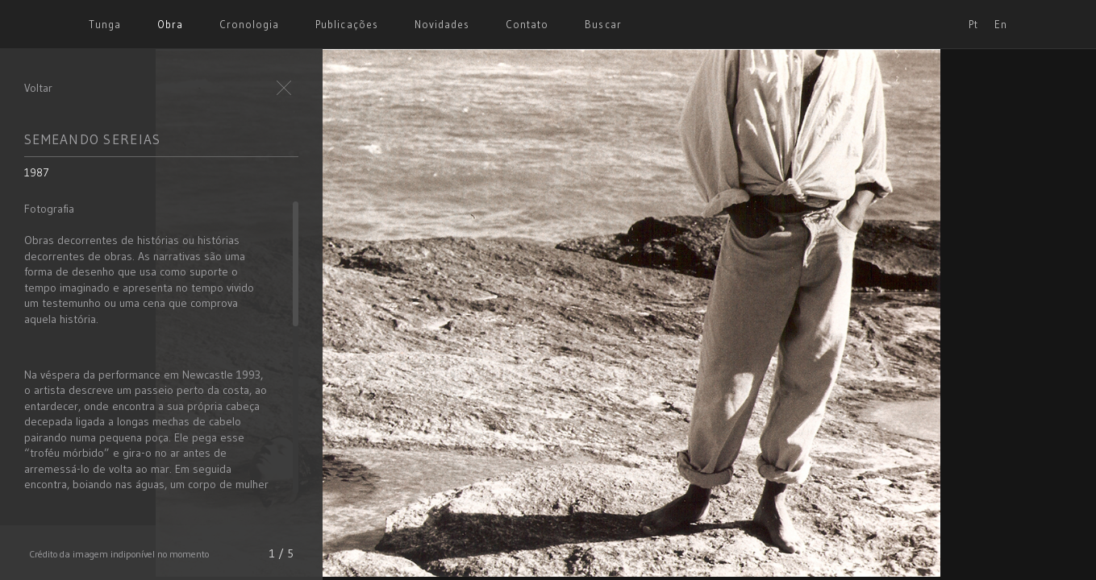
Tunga (105, 24)
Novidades (442, 24)
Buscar (603, 24)
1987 (36, 172)
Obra (170, 24)
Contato (527, 24)
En (1000, 24)
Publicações (346, 24)
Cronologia (249, 24)
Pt (973, 24)
